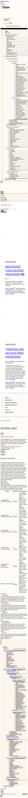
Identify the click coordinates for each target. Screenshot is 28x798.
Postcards (12, 177)
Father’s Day (10, 663)
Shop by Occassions (8, 650)
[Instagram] (2, 8)
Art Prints (12, 151)
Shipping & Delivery (11, 402)
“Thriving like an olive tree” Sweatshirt (14, 353)
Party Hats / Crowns (21, 118)
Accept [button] (12, 448)
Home (6, 31)
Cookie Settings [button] (5, 448)
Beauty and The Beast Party (21, 74)
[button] (15, 292)
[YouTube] (8, 8)
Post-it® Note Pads (15, 166)
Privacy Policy (9, 412)
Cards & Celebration (12, 777)
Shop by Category (8, 669)
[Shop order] (8, 209)
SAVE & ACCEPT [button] (5, 638)
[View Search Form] (2, 4)
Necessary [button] (3, 481)
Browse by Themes (10, 179)
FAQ (6, 407)
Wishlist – (6, 20)
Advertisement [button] (5, 621)
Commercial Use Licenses (16, 123)
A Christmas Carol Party (21, 71)
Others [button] (2, 631)
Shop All (7, 32)
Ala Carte (15, 710)
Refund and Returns (11, 405)
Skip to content (5, 1)
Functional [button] (3, 594)
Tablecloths (13, 169)
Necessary (5, 482)
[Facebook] (4, 8)
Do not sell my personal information (11, 446)
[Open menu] (4, 199)
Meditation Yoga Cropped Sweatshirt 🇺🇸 (14, 270)
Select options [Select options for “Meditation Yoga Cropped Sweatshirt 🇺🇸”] (10, 288)
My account (7, 18)
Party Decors (13, 674)
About (7, 397)
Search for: (4, 794)
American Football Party (21, 65)
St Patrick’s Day (11, 54)
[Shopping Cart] (2, 192)
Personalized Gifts (12, 124)
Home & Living (10, 758)
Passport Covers (14, 146)
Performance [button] (4, 602)
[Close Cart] (2, 433)
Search (25, 794)
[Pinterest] (6, 8)
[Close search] (2, 792)
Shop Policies (9, 400)
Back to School (11, 39)
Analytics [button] (3, 611)
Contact (7, 409)
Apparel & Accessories (12, 736)
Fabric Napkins (13, 160)
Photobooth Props (21, 103)
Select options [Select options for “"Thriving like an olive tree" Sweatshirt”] (10, 382)
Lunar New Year (11, 46)
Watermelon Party (21, 95)
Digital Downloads (11, 670)
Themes (15, 678)
